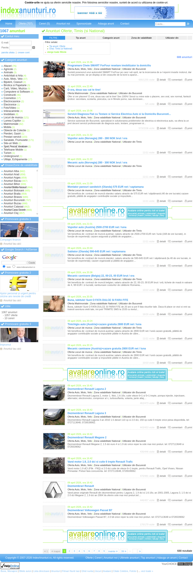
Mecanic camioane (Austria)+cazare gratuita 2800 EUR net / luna (107, 348)
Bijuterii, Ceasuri (13, 82)
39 (123, 551)
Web (9, 267)
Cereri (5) (44, 23)
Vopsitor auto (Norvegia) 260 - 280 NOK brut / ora (97, 138)
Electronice (10, 104)
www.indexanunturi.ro (26, 267)
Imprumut (5, 344)
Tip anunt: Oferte (57, 46)
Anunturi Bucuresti (14, 200)
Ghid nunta (87, 571)
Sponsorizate (83, 23)
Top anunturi (148, 557)
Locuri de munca (13, 117)
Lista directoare (41, 571)
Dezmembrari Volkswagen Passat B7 (90, 510)
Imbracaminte (11, 111)
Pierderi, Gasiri (12, 133)
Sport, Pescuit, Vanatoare (15, 146)
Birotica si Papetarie (15, 85)
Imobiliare (9, 114)
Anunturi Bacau (12, 180)
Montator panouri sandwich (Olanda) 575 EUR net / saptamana (106, 186)
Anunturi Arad (11, 174)
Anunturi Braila (12, 193)
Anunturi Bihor (12, 184)
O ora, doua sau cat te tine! (84, 89)
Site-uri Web (11, 143)
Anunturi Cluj (11, 213)
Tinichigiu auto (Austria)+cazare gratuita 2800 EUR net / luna (104, 324)
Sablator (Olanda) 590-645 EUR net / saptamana (96, 251)
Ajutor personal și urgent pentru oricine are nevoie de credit (18, 295)
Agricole (8, 69)
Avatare (107, 571)
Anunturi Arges (12, 177)
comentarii (177, 79)
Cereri (98, 557)
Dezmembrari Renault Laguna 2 (87, 388)
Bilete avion (25, 571)
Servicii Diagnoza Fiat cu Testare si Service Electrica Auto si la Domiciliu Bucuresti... (119, 114)
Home (8, 23)
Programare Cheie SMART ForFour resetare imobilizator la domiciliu (109, 65)
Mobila (7, 127)
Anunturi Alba (11, 171)
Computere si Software (17, 91)
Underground (11, 156)
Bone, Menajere (9, 571)
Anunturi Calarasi (13, 206)
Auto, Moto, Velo (13, 78)
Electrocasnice (12, 101)
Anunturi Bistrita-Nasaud (15, 187)
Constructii (10, 94)
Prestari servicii (12, 136)
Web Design (185, 563)
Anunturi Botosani (14, 190)
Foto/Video (10, 107)
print (190, 79)
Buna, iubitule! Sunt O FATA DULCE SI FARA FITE (98, 300)
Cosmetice (10, 98)
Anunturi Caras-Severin (15, 209)
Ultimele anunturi (129, 557)
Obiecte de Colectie (15, 130)
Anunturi (55, 571)
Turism (7, 152)
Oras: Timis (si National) (60, 48)
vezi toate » (147, 571)
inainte (113, 551)
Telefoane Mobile (13, 149)
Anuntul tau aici (12, 243)
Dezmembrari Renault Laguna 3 (87, 413)
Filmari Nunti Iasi (71, 571)
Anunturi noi (63, 23)
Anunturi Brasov (13, 196)
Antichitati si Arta (13, 75)
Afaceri (8, 65)
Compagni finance (10, 239)
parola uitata (8, 52)
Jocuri (98, 571)
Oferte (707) (26, 23)
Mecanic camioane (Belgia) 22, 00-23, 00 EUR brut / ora (101, 275)
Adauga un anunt (166, 557)
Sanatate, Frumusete (16, 140)
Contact (124, 23)
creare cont (24, 52)
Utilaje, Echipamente (15, 159)
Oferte (89, 557)
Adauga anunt (106, 23)
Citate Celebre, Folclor (124, 571)
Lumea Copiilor (12, 120)
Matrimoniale (11, 123)
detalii (163, 79)
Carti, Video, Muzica (15, 88)
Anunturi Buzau (12, 203)
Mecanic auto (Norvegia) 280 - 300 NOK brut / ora (97, 162)
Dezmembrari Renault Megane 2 (87, 437)
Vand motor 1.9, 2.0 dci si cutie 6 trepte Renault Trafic (100, 461)
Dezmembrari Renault (81, 486)
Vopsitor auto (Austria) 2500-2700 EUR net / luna (97, 227)
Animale (8, 72)
